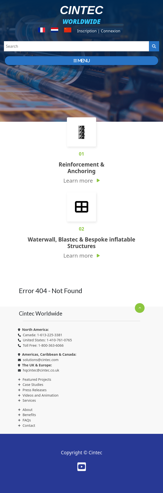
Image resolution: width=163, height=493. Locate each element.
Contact (29, 425)
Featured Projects (37, 379)
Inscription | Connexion (98, 31)
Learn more (78, 180)
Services (29, 400)
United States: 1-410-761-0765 (47, 340)
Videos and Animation (40, 395)
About (28, 409)
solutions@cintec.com (40, 359)
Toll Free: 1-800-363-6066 (43, 345)
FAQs (27, 420)
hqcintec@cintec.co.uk (41, 370)
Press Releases (35, 390)
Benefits (29, 414)
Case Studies (33, 384)
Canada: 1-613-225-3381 (42, 335)
